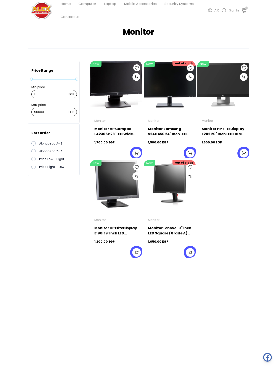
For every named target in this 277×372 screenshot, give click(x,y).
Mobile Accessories (140, 3)
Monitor (100, 121)
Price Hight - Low (51, 167)
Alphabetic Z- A (51, 151)
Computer (87, 3)
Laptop (110, 3)
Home (66, 3)
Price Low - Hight (51, 159)
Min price (38, 87)
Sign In (234, 10)
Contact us (70, 16)
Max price (38, 105)
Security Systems (179, 3)
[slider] (31, 79)
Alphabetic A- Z (51, 143)
